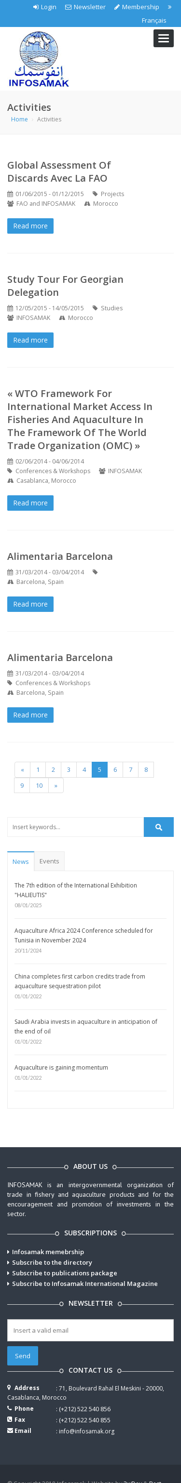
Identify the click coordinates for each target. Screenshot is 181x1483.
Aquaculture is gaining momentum (61, 1067)
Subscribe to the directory (52, 1262)
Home (19, 119)
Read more (30, 225)
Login (44, 6)
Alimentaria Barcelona (60, 556)
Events (49, 861)
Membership (136, 6)
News (21, 861)
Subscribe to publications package (64, 1273)
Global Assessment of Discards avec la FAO (59, 172)
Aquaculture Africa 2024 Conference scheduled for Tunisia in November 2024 (83, 935)
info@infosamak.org (86, 1431)
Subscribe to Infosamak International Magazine (85, 1283)
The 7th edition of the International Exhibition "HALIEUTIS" (75, 890)
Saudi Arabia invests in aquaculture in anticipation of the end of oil (85, 1026)
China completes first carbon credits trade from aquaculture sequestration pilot (79, 981)
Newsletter (85, 6)
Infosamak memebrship (48, 1251)
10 (39, 785)
